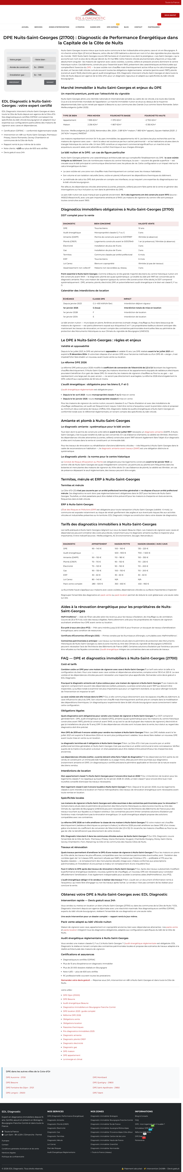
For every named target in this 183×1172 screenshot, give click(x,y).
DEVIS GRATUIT (170, 15)
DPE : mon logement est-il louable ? (150, 1124)
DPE (89, 67)
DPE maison (69, 1051)
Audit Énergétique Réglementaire (61, 1152)
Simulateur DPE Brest (144, 1127)
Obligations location (72, 1023)
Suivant (50, 82)
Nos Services (55, 1111)
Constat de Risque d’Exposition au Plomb (83, 462)
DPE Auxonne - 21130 (16, 1077)
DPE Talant (98, 1093)
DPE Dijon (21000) (71, 995)
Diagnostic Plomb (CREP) (58, 1124)
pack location (121, 595)
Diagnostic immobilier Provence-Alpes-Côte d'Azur (112, 1132)
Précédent (14, 82)
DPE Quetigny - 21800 (103, 1082)
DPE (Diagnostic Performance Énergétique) (65, 1116)
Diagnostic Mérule (55, 1140)
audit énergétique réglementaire (78, 389)
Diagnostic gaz (70, 1047)
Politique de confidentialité (13, 1157)
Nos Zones (97, 1111)
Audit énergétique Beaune (75, 1003)
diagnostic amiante (154, 432)
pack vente (106, 595)
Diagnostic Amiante (55, 1120)
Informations (144, 1111)
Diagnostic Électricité (56, 1128)
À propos (5, 1141)
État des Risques (54, 1148)
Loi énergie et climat (72, 1059)
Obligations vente (71, 1019)
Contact (5, 1145)
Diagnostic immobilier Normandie (105, 1148)
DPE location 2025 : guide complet (79, 1011)
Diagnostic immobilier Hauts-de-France (107, 1140)
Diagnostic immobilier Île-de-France (105, 1124)
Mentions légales (9, 1153)
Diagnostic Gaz (53, 1132)
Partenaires (140, 1139)
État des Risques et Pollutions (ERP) (79, 510)
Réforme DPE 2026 (72, 1015)
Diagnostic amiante (72, 1035)
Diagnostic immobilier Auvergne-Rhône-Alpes (110, 1128)
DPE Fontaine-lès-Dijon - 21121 (20, 1087)
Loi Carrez (51, 1144)
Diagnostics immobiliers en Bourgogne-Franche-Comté (89, 1007)
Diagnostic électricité (73, 1043)
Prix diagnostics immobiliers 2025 (79, 1031)
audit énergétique (110, 649)
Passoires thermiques (73, 1027)
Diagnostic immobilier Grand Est (104, 1144)
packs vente (172, 927)
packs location (70, 930)
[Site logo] (90, 14)
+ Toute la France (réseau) (101, 1152)
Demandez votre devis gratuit (75, 980)
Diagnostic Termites (55, 1136)
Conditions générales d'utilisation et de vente (20, 1149)
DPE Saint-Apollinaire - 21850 (106, 1087)
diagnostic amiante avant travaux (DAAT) (120, 448)
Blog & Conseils (141, 1116)
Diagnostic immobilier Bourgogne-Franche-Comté (112, 1120)
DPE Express (140, 1135)
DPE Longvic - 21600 (15, 1093)
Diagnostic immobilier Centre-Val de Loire (108, 1136)
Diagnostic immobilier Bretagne (104, 1116)
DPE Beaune (69, 999)
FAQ (137, 1120)
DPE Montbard (100, 1077)
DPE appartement (71, 1055)
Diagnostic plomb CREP (74, 1039)
